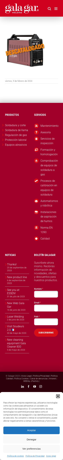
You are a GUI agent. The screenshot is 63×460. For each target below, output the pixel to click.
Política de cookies (15, 456)
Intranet (52, 378)
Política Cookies (21, 378)
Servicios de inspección (47, 141)
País (37, 316)
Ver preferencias (31, 448)
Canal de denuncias (39, 378)
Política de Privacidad (35, 456)
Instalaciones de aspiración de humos (48, 216)
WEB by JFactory (31, 381)
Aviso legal (51, 456)
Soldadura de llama (16, 130)
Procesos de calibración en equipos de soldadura (48, 187)
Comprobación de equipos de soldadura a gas (49, 167)
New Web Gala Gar (15, 305)
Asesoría (45, 132)
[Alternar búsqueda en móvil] (49, 8)
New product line (17, 277)
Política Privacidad (41, 376)
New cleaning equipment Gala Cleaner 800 (16, 343)
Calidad (45, 238)
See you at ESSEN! (13, 291)
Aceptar (31, 430)
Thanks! (12, 264)
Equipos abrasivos (16, 144)
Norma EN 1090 (46, 230)
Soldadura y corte (15, 125)
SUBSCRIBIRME (46, 332)
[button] (58, 396)
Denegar (31, 439)
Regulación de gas (16, 135)
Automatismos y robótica (49, 203)
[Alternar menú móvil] (56, 8)
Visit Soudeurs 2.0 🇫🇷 (15, 328)
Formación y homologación (49, 152)
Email (37, 302)
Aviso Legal (26, 376)
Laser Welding (15, 316)
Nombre (38, 288)
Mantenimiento (49, 125)
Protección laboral (16, 139)
